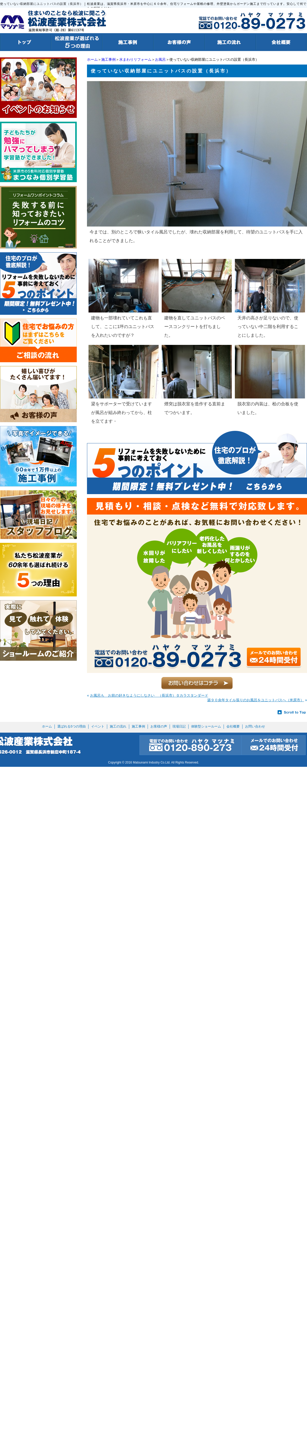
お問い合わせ (255, 726)
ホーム (92, 59)
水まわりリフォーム (135, 59)
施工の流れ (118, 726)
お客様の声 (158, 726)
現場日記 (179, 726)
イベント (97, 726)
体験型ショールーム (206, 726)
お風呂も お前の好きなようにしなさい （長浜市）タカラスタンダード (149, 695)
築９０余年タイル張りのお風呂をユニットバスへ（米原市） (255, 700)
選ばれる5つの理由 (71, 726)
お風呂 (160, 59)
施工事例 (108, 59)
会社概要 (233, 726)
